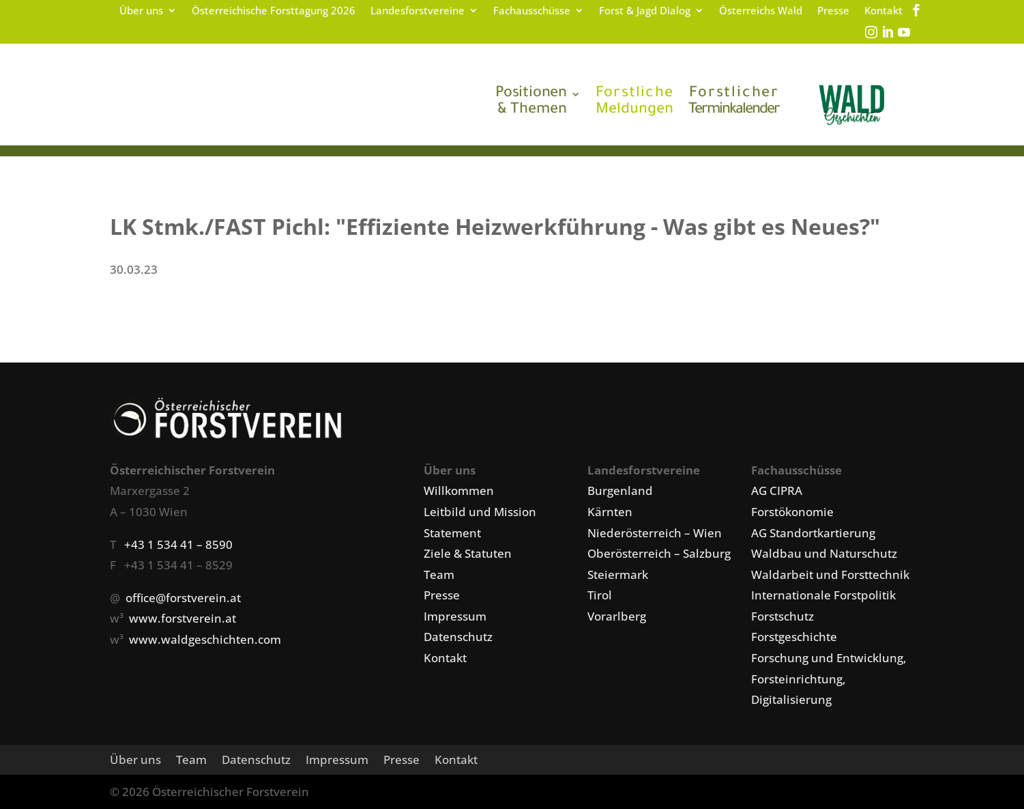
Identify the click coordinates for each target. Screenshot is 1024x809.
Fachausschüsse (531, 11)
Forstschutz (782, 616)
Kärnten (609, 512)
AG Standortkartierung (813, 533)
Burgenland (620, 490)
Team (439, 574)
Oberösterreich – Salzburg (659, 553)
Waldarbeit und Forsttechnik (830, 574)
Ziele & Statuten (468, 553)
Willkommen (459, 490)
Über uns (141, 11)
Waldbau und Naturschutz (824, 553)
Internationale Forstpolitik (823, 595)
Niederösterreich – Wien (654, 533)
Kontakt (883, 11)
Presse (833, 11)
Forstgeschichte (794, 636)
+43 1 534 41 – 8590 (178, 544)
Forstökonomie (792, 512)
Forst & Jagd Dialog (644, 11)
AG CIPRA (776, 490)
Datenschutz (458, 636)
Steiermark (617, 574)
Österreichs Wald (760, 11)
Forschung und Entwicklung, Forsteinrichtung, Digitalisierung (829, 678)
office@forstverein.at (183, 598)
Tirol (599, 595)
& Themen (531, 102)
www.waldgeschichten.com (205, 639)
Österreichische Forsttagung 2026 (273, 11)
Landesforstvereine (417, 11)
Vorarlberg (616, 616)
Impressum (455, 616)
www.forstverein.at (182, 618)
